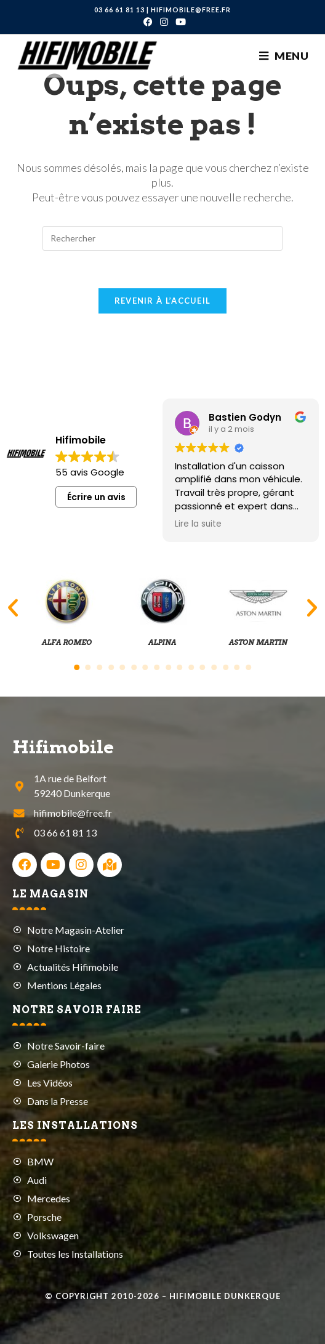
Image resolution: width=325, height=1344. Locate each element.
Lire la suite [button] (198, 524)
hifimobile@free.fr (191, 10)
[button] (13, 608)
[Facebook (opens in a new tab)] (148, 21)
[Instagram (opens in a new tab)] (164, 21)
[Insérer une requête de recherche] (162, 238)
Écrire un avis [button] (96, 497)
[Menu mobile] (284, 55)
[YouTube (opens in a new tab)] (179, 21)
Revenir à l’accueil (162, 301)
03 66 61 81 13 (119, 10)
